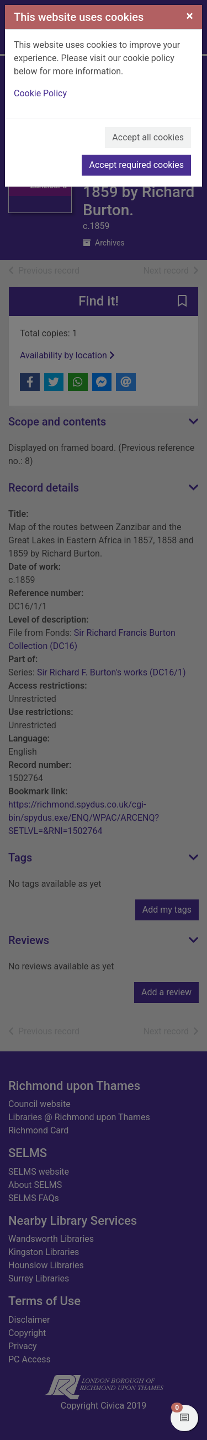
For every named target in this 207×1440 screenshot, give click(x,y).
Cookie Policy (40, 93)
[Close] (189, 16)
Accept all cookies (148, 137)
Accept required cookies (136, 165)
